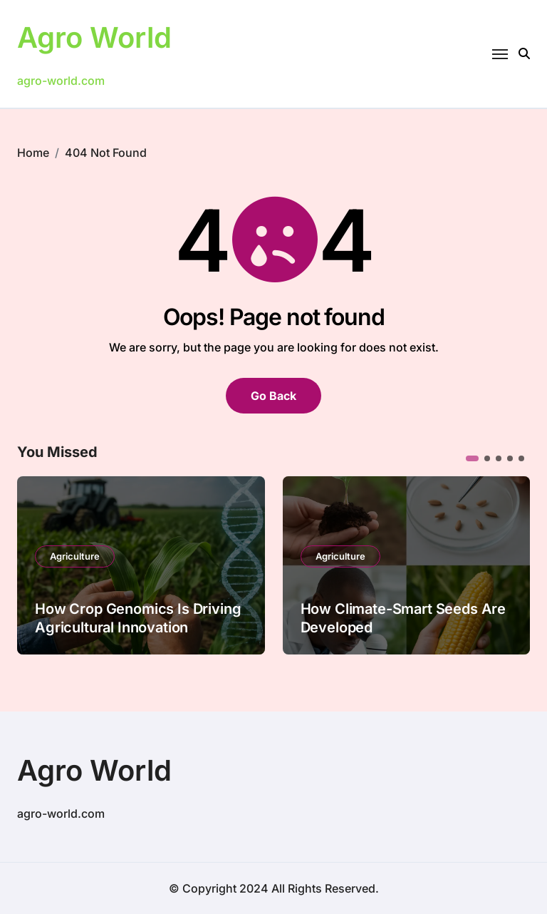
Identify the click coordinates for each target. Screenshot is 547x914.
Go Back (273, 396)
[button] (472, 458)
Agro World (94, 37)
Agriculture (75, 556)
